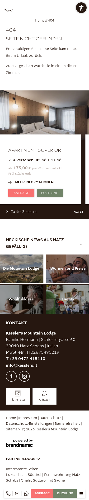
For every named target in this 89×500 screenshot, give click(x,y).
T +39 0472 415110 (25, 359)
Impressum (28, 418)
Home (40, 20)
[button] (81, 7)
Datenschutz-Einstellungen (29, 423)
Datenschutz (50, 418)
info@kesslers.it (21, 365)
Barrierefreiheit (68, 423)
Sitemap (13, 429)
